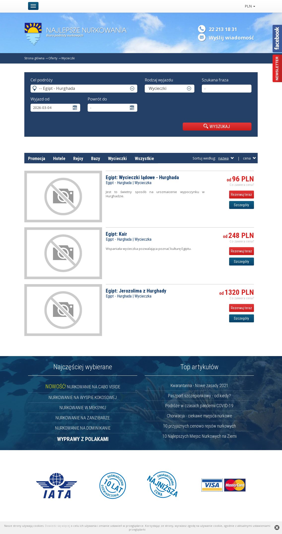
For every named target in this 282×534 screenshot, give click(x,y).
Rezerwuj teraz (241, 195)
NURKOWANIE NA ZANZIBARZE (83, 417)
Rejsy (78, 158)
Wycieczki (68, 58)
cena (249, 158)
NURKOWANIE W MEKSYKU (83, 407)
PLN (250, 6)
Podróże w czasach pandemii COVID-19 (199, 405)
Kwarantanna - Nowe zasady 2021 (199, 385)
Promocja (36, 158)
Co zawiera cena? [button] (242, 185)
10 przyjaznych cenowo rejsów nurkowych (199, 426)
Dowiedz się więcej (57, 526)
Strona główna (34, 58)
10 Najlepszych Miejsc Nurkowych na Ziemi (199, 436)
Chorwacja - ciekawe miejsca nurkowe (199, 415)
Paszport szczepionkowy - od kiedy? (199, 395)
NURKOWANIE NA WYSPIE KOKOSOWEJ (83, 397)
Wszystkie (144, 158)
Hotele (59, 158)
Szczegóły (241, 205)
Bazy (95, 158)
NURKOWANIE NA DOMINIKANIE (82, 428)
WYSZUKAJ (216, 126)
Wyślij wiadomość (231, 37)
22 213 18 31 (223, 29)
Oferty (52, 58)
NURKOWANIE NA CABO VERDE (82, 386)
